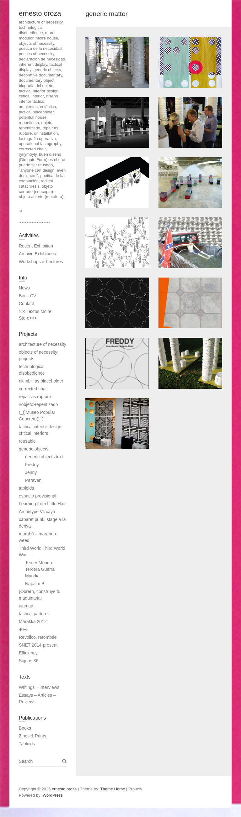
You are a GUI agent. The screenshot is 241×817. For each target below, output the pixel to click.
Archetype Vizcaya (37, 511)
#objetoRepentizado (38, 404)
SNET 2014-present (38, 645)
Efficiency (28, 652)
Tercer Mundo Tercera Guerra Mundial (40, 569)
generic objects (33, 448)
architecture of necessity (42, 344)
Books (25, 728)
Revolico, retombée (38, 637)
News (24, 287)
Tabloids (27, 743)
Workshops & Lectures (41, 261)
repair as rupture (35, 396)
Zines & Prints (32, 735)
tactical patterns (34, 613)
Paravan (33, 480)
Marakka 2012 (33, 621)
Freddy (32, 464)
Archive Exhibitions (37, 253)
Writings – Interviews (39, 687)
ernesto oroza (40, 13)
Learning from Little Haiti (43, 503)
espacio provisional (37, 495)
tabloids (26, 488)
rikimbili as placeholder (41, 380)
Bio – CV (27, 295)
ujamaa (26, 605)
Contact (26, 303)
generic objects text (44, 456)
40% (23, 629)
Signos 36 (28, 660)
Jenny (31, 472)
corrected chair (33, 388)
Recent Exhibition (36, 245)
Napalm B (34, 583)
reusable (27, 441)
